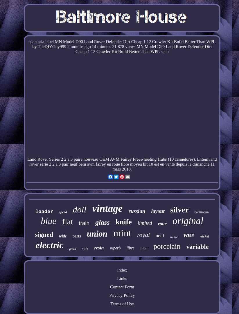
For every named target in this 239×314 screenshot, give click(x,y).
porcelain (166, 246)
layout (157, 211)
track (85, 249)
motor (174, 237)
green (72, 249)
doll (80, 209)
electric (50, 245)
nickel (204, 236)
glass (102, 222)
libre (130, 248)
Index (122, 270)
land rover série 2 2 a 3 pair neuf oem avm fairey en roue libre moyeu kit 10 (123, 161)
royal (143, 234)
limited (145, 223)
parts (77, 236)
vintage (107, 208)
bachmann (201, 212)
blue (48, 221)
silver (179, 209)
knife (124, 222)
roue (162, 223)
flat (67, 221)
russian (136, 211)
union (97, 233)
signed (44, 234)
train (84, 223)
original (187, 221)
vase (189, 235)
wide (63, 236)
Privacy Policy (122, 295)
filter (144, 248)
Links (122, 278)
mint (122, 233)
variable (197, 246)
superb (115, 248)
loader (44, 211)
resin (99, 247)
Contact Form (122, 287)
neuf (160, 235)
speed (63, 212)
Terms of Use (122, 303)
